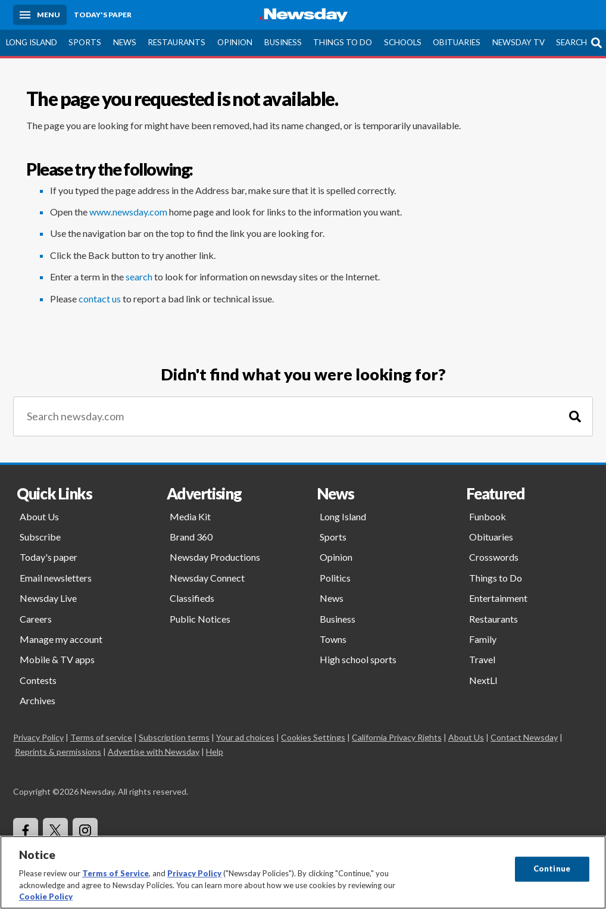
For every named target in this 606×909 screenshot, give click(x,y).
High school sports (358, 659)
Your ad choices (245, 737)
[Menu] (40, 15)
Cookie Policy (46, 896)
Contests (38, 680)
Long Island (31, 42)
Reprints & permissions (58, 751)
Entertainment (498, 598)
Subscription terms (174, 737)
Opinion (234, 42)
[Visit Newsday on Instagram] (85, 830)
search (139, 276)
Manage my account (61, 639)
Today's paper (48, 557)
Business (283, 42)
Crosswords (493, 557)
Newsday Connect (207, 577)
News (124, 42)
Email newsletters (56, 577)
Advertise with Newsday (153, 751)
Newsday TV (518, 42)
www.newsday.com (128, 211)
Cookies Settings (313, 737)
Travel (482, 659)
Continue (551, 868)
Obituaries (456, 42)
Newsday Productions (215, 557)
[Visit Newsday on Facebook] (25, 830)
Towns (333, 639)
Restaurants (176, 42)
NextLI (483, 680)
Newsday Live (48, 598)
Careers (36, 618)
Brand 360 (191, 536)
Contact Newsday (524, 737)
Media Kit (190, 516)
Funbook (487, 516)
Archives (37, 700)
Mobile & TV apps (57, 659)
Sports (84, 42)
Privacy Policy (38, 737)
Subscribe (40, 536)
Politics (335, 577)
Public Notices (200, 618)
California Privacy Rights (397, 737)
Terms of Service (115, 873)
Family (482, 639)
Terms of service (101, 737)
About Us (39, 516)
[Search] (575, 416)
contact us (100, 298)
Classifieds (192, 598)
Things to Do (342, 42)
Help (214, 751)
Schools (402, 42)
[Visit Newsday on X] (55, 830)
